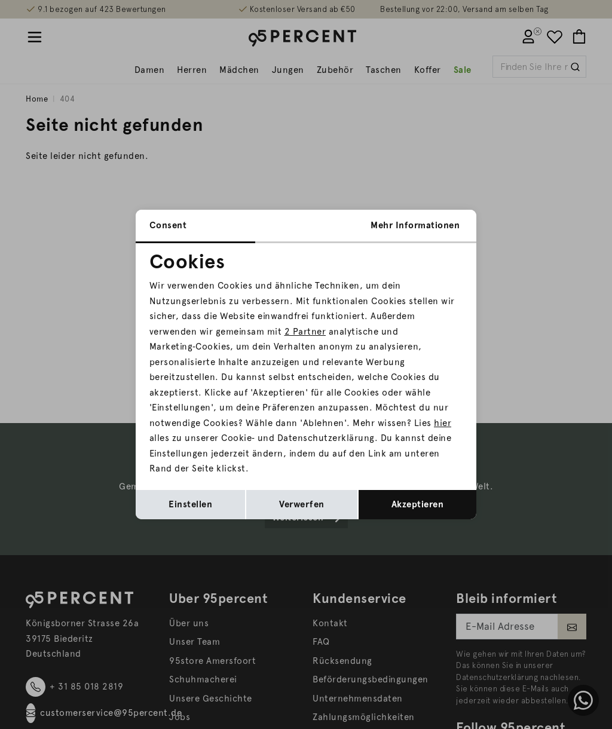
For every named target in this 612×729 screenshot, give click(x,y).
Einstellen (190, 504)
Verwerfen (302, 504)
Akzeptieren (417, 504)
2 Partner (305, 331)
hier (442, 423)
